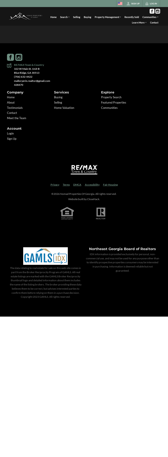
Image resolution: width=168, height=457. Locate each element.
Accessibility (92, 184)
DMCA (77, 184)
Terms (66, 184)
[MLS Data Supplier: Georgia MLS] (45, 256)
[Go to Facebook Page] (152, 11)
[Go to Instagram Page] (157, 11)
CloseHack (93, 199)
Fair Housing (110, 184)
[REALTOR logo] (101, 213)
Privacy (55, 184)
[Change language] (120, 3)
